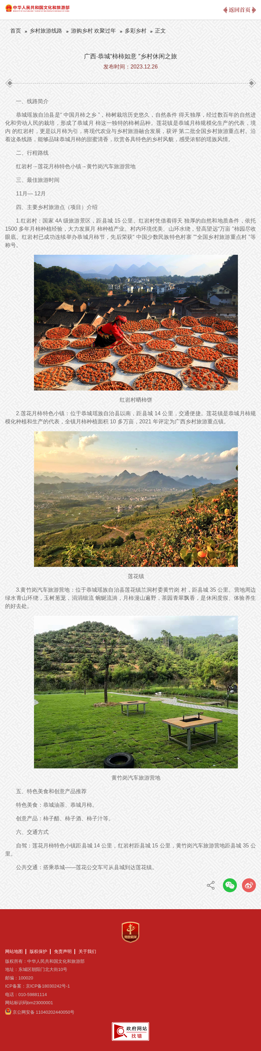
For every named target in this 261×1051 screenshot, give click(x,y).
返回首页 (239, 10)
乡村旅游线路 (46, 31)
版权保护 (38, 951)
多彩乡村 (135, 31)
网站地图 (14, 951)
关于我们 (87, 951)
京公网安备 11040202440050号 (44, 1012)
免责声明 (63, 951)
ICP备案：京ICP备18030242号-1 (37, 986)
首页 (15, 31)
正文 (160, 31)
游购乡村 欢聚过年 (93, 31)
